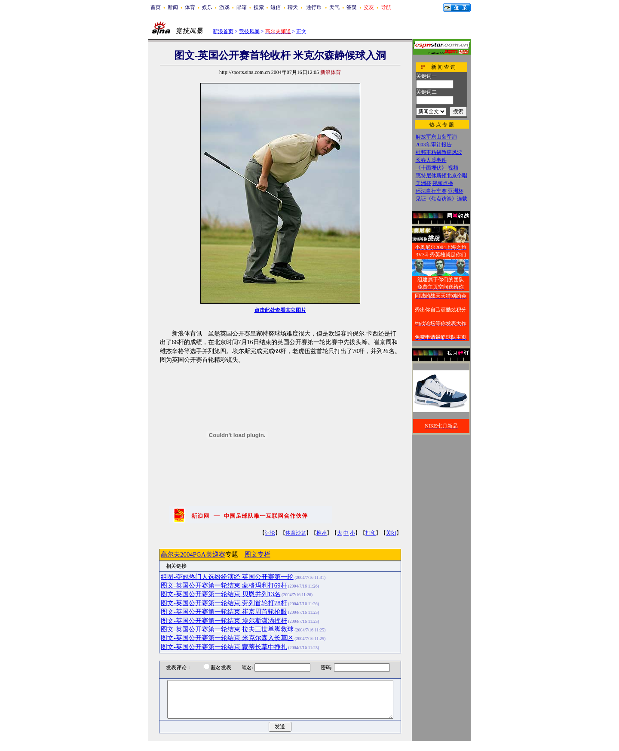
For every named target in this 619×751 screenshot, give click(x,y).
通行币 (314, 7)
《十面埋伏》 (431, 168)
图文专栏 (257, 554)
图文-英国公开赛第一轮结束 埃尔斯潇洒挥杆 (224, 620)
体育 (190, 7)
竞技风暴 (249, 31)
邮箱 (241, 7)
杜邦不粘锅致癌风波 (439, 152)
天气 (334, 7)
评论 (270, 533)
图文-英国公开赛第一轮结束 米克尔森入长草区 (227, 637)
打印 (370, 533)
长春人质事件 (431, 160)
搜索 (259, 7)
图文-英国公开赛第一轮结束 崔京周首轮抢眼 (224, 611)
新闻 (173, 7)
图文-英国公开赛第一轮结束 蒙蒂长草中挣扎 (224, 646)
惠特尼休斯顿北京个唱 (441, 175)
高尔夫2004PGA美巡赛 (193, 554)
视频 (453, 168)
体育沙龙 (295, 533)
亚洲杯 (455, 191)
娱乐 (207, 7)
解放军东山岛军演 (436, 137)
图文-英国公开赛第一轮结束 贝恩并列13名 (221, 594)
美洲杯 (423, 183)
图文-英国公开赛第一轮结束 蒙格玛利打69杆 (224, 585)
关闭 (391, 533)
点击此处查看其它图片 (280, 310)
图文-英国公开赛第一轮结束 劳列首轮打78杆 (224, 603)
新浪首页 (223, 31)
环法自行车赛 (431, 191)
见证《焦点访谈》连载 (441, 199)
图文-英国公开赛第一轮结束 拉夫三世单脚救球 (227, 629)
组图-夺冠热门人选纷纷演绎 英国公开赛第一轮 (227, 576)
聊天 (293, 7)
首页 (155, 7)
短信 (275, 7)
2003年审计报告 (434, 145)
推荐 (321, 533)
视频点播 (442, 183)
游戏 (224, 7)
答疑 (351, 7)
